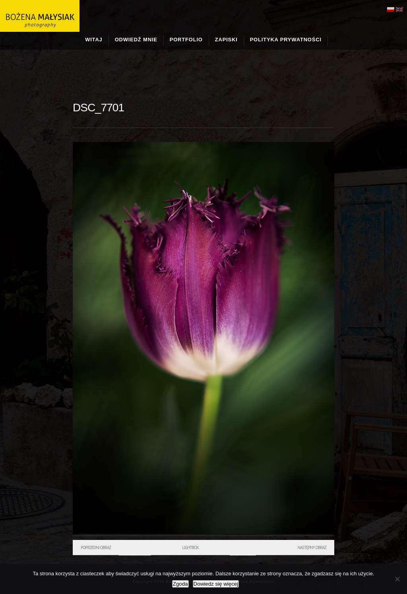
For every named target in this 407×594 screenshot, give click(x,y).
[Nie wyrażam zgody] (397, 579)
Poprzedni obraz (96, 547)
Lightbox (190, 547)
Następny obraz (311, 547)
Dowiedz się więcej (216, 584)
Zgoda (180, 584)
